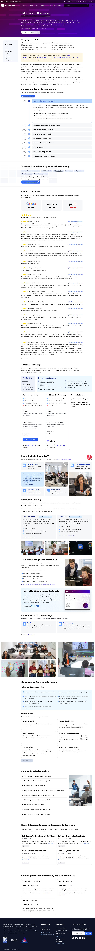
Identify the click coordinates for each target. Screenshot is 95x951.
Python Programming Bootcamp (75, 221)
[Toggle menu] (92, 5)
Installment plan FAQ (31, 445)
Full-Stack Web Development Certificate (64, 57)
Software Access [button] (27, 174)
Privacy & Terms (17, 949)
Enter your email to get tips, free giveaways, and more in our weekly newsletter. (81, 928)
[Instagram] (83, 938)
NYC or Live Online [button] (45, 16)
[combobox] (76, 5)
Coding (24, 5)
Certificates (57, 5)
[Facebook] (80, 938)
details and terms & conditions (64, 459)
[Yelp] (73, 938)
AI (36, 5)
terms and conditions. (29, 635)
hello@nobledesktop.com (47, 934)
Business (42, 5)
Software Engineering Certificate (45, 57)
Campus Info (59, 936)
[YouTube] (76, 938)
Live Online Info (60, 943)
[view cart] (85, 1)
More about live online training (67, 535)
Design (31, 5)
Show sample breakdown (30, 439)
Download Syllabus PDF (28, 96)
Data (49, 5)
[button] (26, 45)
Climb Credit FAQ (61, 446)
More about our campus (29, 537)
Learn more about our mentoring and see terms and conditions (38, 584)
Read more (51, 843)
